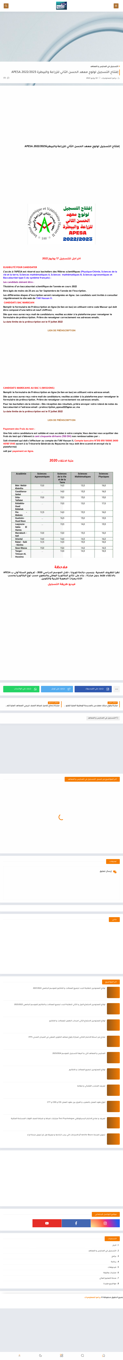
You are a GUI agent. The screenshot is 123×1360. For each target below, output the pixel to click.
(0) (6, 78)
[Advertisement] (61, 36)
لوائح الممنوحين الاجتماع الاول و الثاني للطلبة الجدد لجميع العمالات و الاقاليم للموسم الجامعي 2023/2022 (59, 1005)
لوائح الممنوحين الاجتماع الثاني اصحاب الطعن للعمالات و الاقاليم (77, 1021)
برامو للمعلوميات (92, 1298)
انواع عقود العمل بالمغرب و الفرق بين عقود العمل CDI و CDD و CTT (76, 1102)
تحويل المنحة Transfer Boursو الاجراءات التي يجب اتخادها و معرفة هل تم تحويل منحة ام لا (66, 1135)
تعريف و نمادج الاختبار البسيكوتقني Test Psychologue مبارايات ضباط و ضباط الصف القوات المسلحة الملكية (58, 1119)
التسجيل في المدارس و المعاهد (104, 67)
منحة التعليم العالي (107, 1278)
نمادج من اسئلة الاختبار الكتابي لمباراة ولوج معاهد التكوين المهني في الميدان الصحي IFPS (66, 1037)
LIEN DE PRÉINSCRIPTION (61, 331)
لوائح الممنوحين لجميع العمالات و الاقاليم (87, 1070)
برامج (114, 1256)
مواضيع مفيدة (109, 1284)
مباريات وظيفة (109, 1273)
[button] (93, 689)
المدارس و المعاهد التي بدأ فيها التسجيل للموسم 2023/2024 (78, 1054)
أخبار (114, 1246)
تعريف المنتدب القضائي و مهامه (91, 1086)
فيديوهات (112, 1267)
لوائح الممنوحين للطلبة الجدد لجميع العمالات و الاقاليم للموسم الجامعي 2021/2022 (69, 988)
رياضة (113, 1262)
